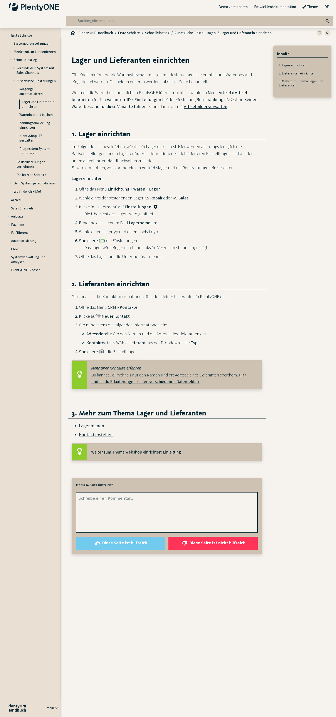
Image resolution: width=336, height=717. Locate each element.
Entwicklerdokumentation (275, 6)
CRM (14, 249)
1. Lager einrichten (292, 65)
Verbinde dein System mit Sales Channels (35, 70)
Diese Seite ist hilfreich (120, 543)
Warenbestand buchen (36, 114)
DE (326, 7)
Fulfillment (19, 232)
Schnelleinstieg (25, 59)
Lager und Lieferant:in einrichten (38, 104)
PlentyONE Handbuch (95, 32)
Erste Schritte (21, 35)
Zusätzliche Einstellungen (36, 81)
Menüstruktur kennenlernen (35, 51)
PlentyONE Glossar (25, 270)
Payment (18, 224)
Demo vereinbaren (233, 6)
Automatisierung (24, 240)
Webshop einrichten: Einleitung (153, 452)
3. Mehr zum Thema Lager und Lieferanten (301, 83)
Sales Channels (22, 208)
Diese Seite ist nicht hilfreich (213, 543)
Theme (310, 7)
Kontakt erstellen (96, 434)
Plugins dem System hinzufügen (34, 150)
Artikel (16, 200)
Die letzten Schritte (31, 174)
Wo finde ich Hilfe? (27, 191)
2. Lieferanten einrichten (297, 73)
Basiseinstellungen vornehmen (31, 164)
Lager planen (91, 426)
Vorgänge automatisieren (31, 91)
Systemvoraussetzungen (32, 43)
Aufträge (17, 216)
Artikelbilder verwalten (205, 106)
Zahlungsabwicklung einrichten (34, 125)
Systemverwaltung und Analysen (28, 259)
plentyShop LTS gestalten (30, 138)
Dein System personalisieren (35, 183)
